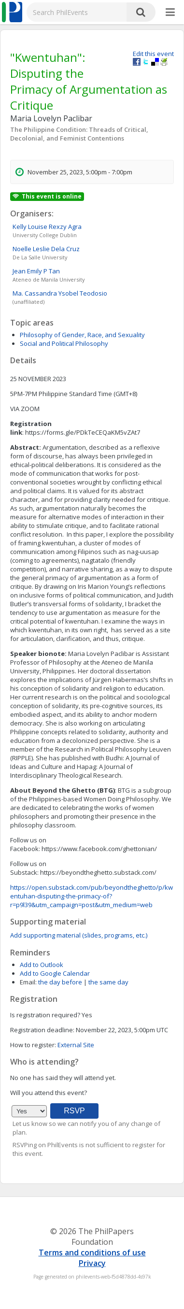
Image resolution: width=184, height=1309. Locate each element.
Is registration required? (45, 1014)
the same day (108, 982)
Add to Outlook (41, 964)
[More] (170, 12)
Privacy (92, 1263)
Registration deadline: (42, 1029)
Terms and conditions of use (92, 1252)
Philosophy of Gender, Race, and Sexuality (82, 334)
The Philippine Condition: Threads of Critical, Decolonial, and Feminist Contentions (79, 133)
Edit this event (153, 53)
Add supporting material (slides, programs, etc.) (78, 935)
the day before (60, 982)
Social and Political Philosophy (64, 343)
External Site (75, 1044)
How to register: (33, 1044)
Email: (28, 982)
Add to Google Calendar (55, 973)
